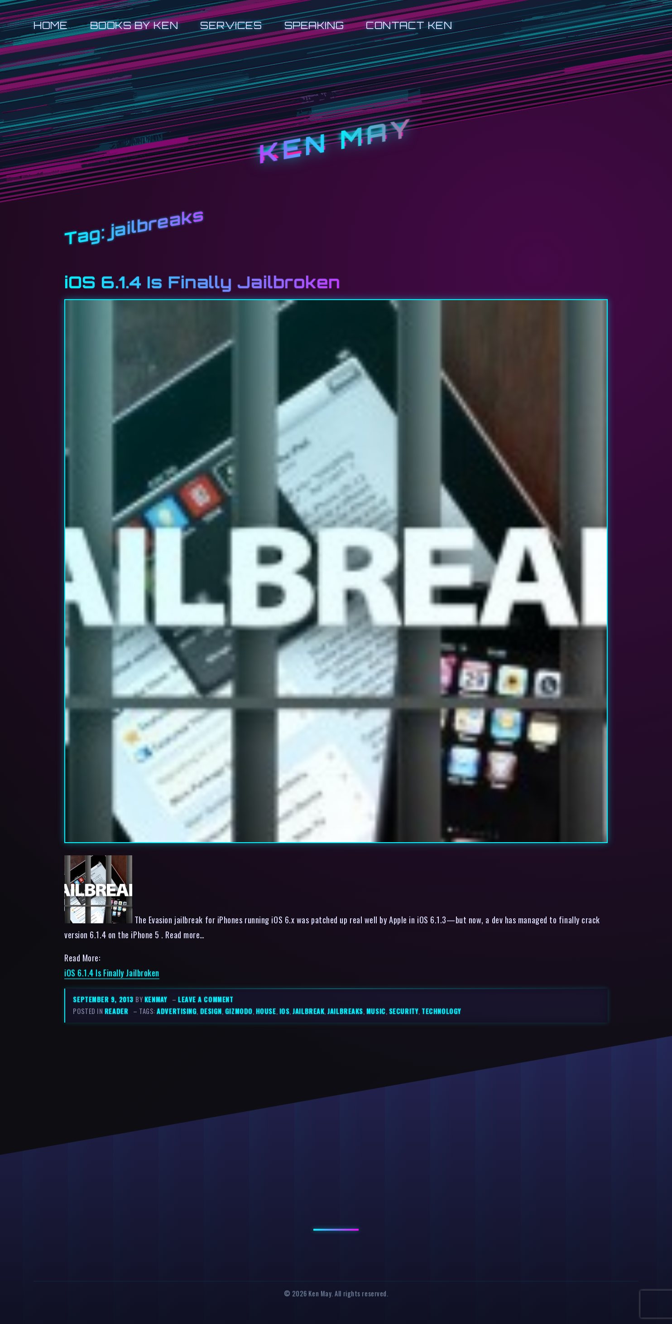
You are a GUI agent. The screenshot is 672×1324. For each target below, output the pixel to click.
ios (284, 1011)
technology (441, 1011)
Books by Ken (134, 25)
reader (116, 1011)
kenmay (155, 999)
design (211, 1011)
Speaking (314, 25)
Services (231, 25)
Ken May (336, 141)
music (376, 1011)
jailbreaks (345, 1011)
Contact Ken (409, 25)
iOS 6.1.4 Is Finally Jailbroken (202, 282)
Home (50, 25)
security (403, 1011)
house (266, 1011)
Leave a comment (205, 999)
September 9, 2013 (104, 999)
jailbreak (308, 1011)
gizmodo (239, 1011)
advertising (177, 1011)
